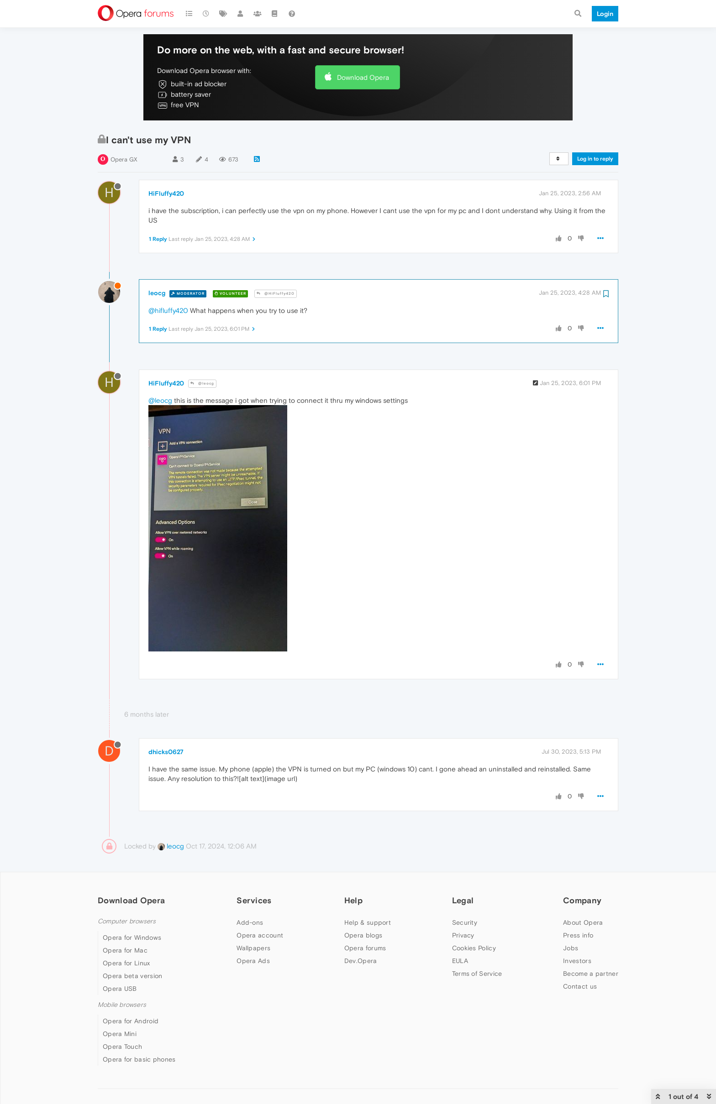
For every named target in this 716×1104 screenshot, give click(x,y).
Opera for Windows (132, 937)
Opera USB (120, 988)
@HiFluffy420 (276, 294)
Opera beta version (132, 975)
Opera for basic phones (139, 1059)
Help (353, 900)
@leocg (202, 383)
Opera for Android (130, 1021)
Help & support (367, 922)
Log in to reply (595, 159)
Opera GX (124, 159)
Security (464, 922)
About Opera (583, 922)
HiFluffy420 (166, 193)
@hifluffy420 (168, 310)
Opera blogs (363, 935)
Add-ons (250, 922)
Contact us (580, 986)
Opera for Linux (126, 963)
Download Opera (363, 77)
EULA (460, 960)
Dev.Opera (360, 960)
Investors (577, 960)
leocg (156, 293)
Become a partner (590, 973)
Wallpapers (253, 948)
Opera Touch (122, 1046)
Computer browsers (127, 921)
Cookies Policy (474, 948)
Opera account (260, 935)
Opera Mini (120, 1033)
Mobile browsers (122, 1005)
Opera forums (365, 948)
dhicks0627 (166, 751)
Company (582, 900)
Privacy (463, 935)
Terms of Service (477, 973)
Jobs (570, 948)
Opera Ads (253, 960)
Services (254, 900)
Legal (463, 900)
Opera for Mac (125, 950)
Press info (578, 935)
